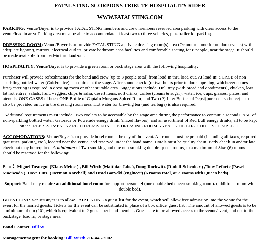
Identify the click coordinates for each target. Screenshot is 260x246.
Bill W (38, 226)
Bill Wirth (76, 237)
